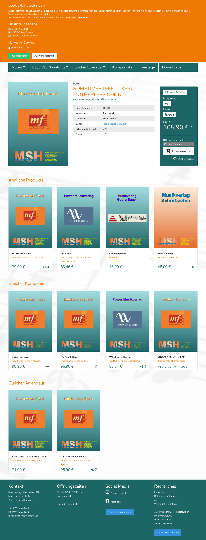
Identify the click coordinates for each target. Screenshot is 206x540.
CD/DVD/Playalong (48, 67)
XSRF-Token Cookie (22, 32)
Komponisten (123, 67)
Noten (17, 67)
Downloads (172, 67)
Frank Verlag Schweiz (114, 124)
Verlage (148, 67)
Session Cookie (20, 28)
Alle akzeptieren (19, 55)
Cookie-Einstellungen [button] (167, 532)
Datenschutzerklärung (76, 17)
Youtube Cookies (21, 47)
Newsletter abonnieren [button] (120, 512)
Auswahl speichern (44, 55)
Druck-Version (174, 144)
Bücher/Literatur (88, 67)
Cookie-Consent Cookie (24, 35)
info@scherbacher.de (27, 515)
